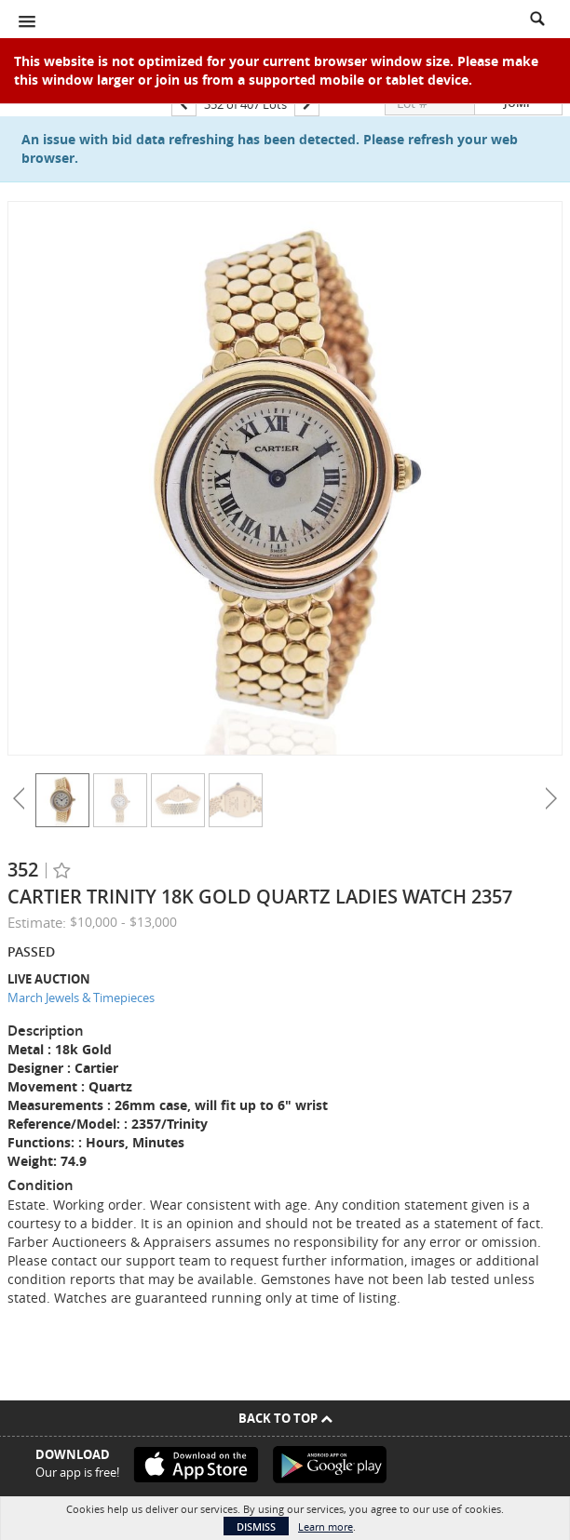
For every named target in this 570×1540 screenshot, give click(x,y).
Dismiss (256, 1526)
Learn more (325, 1526)
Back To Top (285, 1418)
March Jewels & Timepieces (81, 997)
